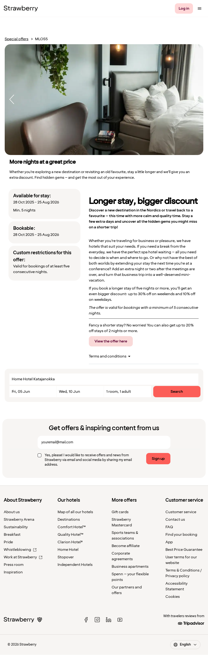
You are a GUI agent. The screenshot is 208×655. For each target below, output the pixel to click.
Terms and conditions (107, 356)
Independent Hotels (75, 564)
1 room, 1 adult (118, 391)
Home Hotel (68, 549)
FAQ (169, 527)
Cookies (172, 596)
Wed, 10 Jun (69, 391)
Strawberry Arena (19, 519)
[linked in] (108, 620)
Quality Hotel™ (70, 534)
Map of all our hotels (75, 512)
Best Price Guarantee (183, 549)
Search (177, 391)
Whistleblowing (20, 549)
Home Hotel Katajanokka (33, 379)
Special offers (16, 39)
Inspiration (13, 572)
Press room (14, 564)
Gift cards (120, 512)
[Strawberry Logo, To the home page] (21, 8)
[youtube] (120, 620)
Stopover (66, 557)
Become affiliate (126, 545)
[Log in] (184, 8)
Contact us (175, 519)
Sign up (158, 458)
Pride (8, 542)
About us (12, 512)
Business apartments (130, 566)
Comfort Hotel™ (72, 527)
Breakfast (12, 534)
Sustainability (16, 527)
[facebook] (86, 620)
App (169, 542)
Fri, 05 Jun (21, 391)
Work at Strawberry (23, 557)
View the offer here (110, 341)
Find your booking (181, 534)
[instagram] (97, 620)
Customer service (180, 512)
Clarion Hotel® (70, 542)
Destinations (69, 519)
